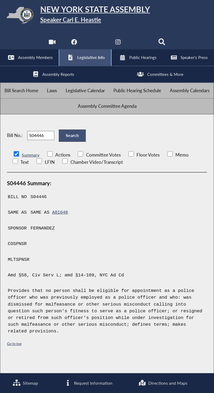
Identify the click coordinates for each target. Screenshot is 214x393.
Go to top (14, 356)
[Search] (162, 45)
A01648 (60, 225)
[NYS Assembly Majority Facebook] (74, 45)
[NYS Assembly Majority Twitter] (96, 45)
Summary (31, 167)
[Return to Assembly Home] (107, 16)
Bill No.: (15, 146)
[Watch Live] (52, 45)
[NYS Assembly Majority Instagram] (118, 45)
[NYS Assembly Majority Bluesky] (140, 45)
